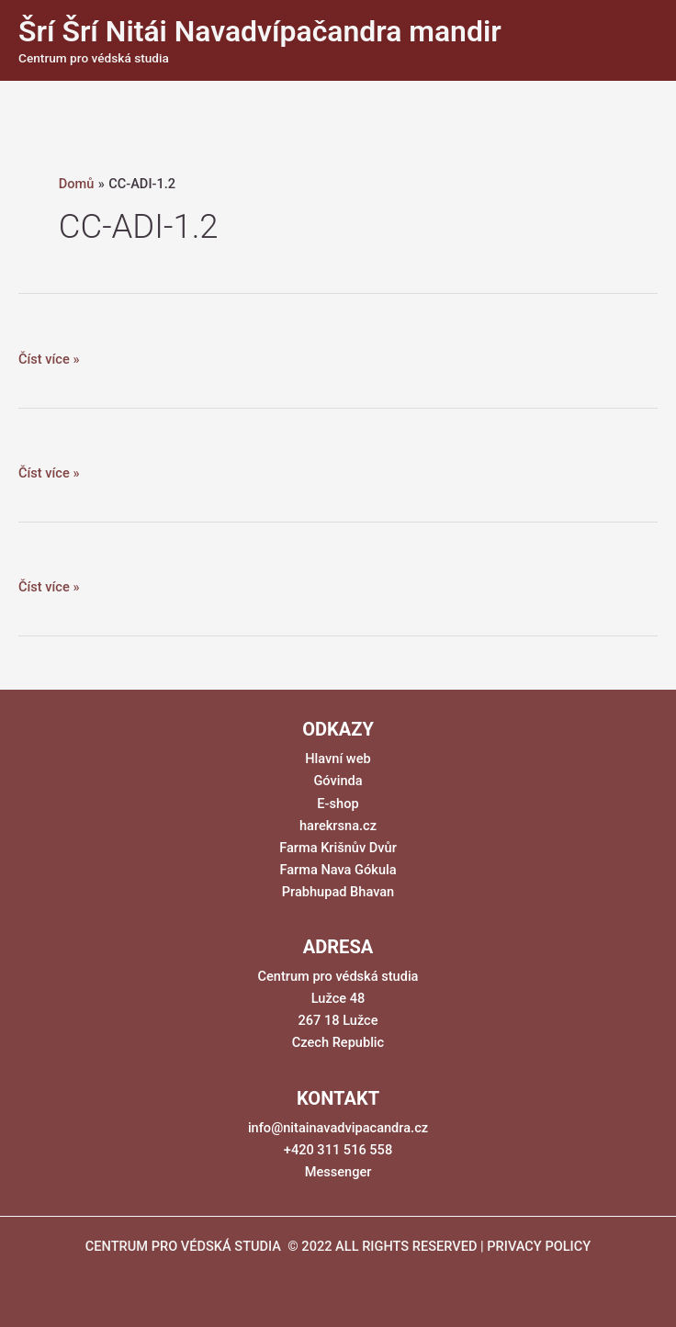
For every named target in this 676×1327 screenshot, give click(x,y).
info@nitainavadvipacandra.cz (338, 1127)
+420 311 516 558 (338, 1149)
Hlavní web (337, 758)
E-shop (337, 803)
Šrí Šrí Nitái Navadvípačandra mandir (259, 31)
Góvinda (337, 780)
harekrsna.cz (338, 825)
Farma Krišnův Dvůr (338, 847)
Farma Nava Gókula (337, 869)
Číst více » (48, 359)
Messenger (338, 1172)
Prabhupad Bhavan (338, 891)
